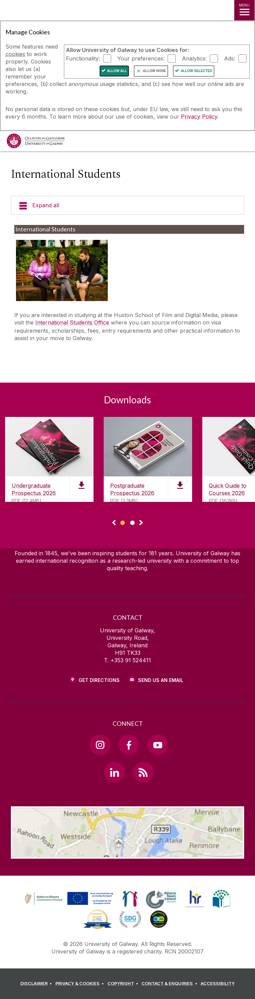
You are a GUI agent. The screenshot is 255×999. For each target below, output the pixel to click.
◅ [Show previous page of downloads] (114, 523)
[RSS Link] (143, 772)
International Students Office (72, 322)
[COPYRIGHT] (123, 983)
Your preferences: (141, 58)
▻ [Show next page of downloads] (141, 523)
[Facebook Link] (129, 745)
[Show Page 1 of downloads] (122, 521)
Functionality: (83, 58)
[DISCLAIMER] (37, 983)
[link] (68, 899)
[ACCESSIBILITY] (218, 983)
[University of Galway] (36, 143)
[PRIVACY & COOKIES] (80, 983)
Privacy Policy (199, 116)
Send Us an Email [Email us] (160, 680)
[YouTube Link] (157, 745)
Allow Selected (196, 71)
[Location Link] (127, 853)
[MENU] (244, 10)
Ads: (229, 58)
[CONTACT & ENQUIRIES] (170, 983)
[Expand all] (127, 205)
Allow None (154, 71)
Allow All (117, 71)
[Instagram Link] (100, 745)
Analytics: (194, 58)
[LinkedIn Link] (114, 772)
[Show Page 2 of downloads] (132, 521)
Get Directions (99, 680)
